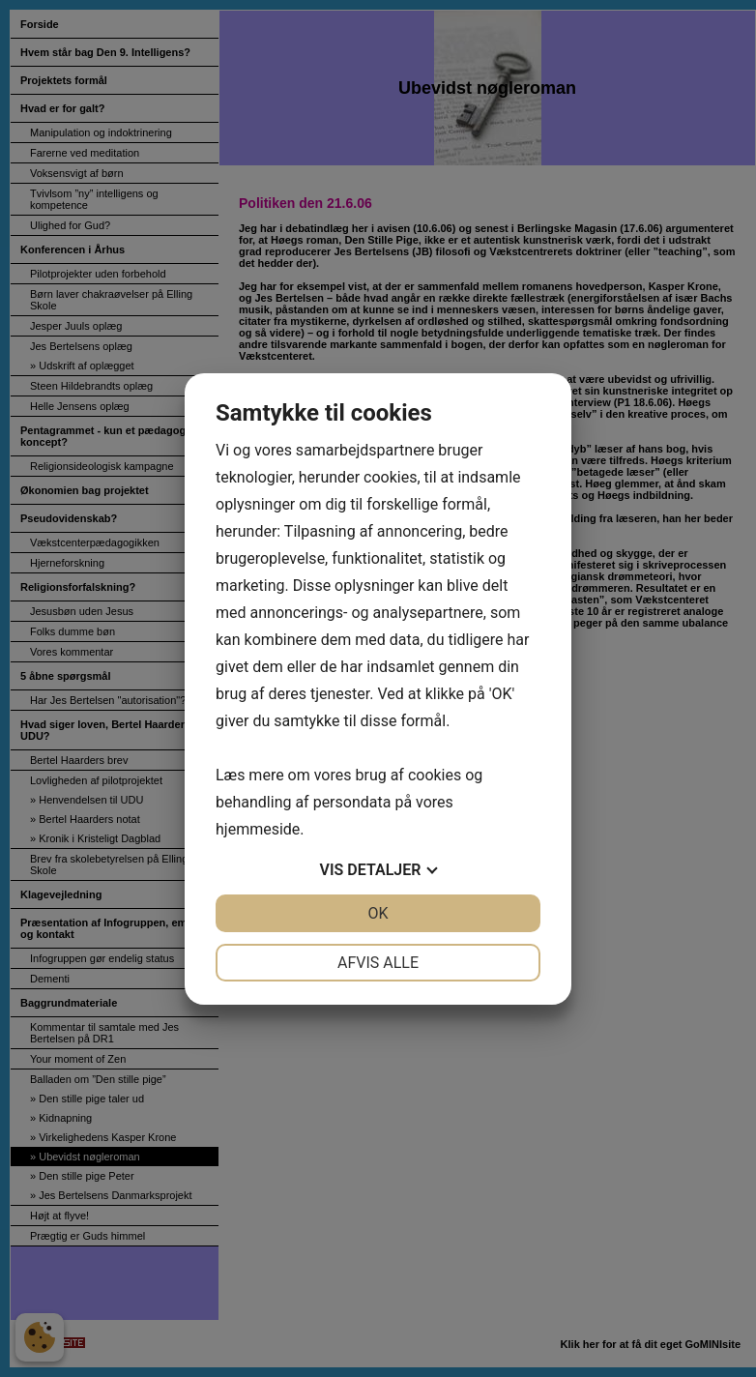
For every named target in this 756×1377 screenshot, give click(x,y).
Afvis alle (378, 962)
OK (377, 913)
